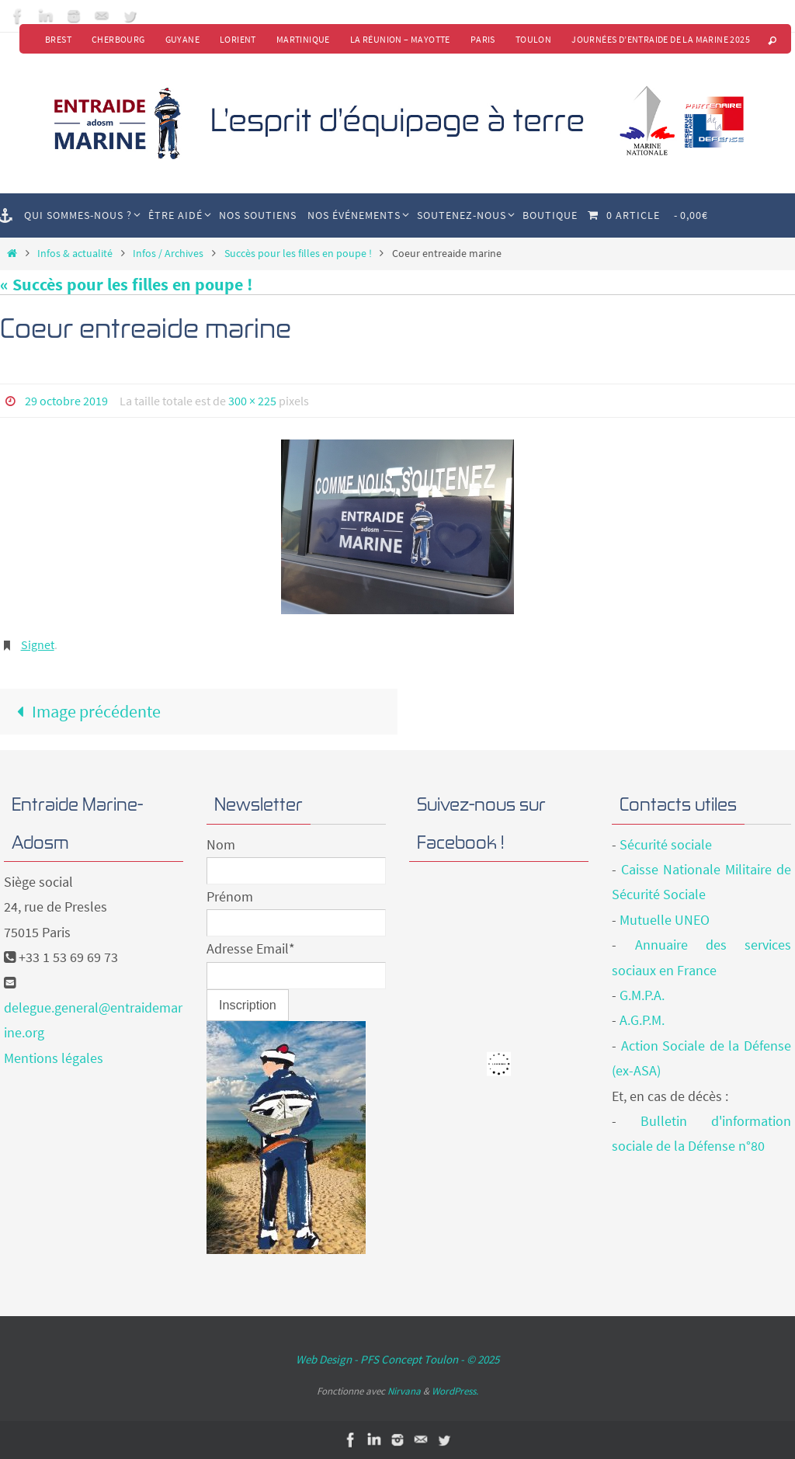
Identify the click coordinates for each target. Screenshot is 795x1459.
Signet (37, 644)
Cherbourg (118, 39)
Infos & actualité (75, 253)
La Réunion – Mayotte (400, 39)
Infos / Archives (168, 253)
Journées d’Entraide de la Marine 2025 (660, 39)
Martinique (303, 39)
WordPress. (455, 1391)
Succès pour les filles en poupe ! (298, 253)
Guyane (182, 39)
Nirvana (404, 1391)
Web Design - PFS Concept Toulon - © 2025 (397, 1359)
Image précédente (84, 711)
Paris (482, 39)
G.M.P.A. (642, 995)
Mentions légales (53, 1058)
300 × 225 (252, 400)
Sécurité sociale (666, 844)
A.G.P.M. (642, 1020)
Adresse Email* (251, 948)
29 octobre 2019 (66, 400)
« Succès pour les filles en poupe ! (126, 284)
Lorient (238, 39)
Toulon (533, 39)
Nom (221, 844)
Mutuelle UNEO (665, 920)
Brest (58, 39)
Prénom (230, 896)
